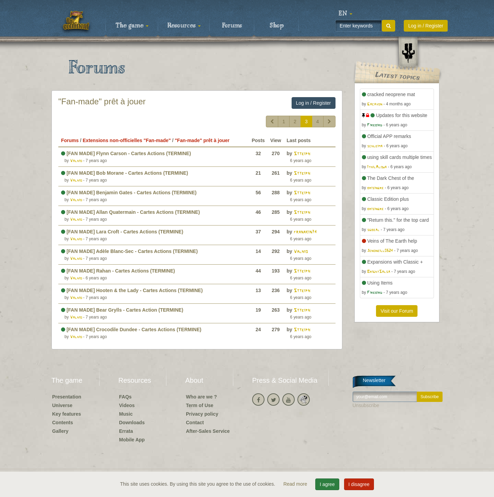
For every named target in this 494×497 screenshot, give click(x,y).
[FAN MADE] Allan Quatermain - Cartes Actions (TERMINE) (130, 212)
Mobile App (132, 439)
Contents (62, 422)
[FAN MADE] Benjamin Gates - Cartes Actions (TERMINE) (129, 192)
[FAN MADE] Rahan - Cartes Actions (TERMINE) (118, 271)
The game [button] (132, 26)
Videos (127, 405)
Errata (126, 431)
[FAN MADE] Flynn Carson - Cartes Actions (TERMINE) (126, 153)
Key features (66, 414)
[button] (345, 13)
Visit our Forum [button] (396, 311)
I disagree (359, 484)
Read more (295, 484)
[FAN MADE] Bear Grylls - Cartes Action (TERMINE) (122, 310)
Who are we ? (201, 397)
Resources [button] (184, 26)
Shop (277, 26)
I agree (327, 484)
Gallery (60, 431)
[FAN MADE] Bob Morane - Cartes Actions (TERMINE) (124, 173)
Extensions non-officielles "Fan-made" (127, 140)
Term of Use (199, 405)
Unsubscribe (366, 405)
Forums (232, 26)
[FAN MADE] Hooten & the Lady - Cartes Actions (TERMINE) (132, 290)
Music (126, 414)
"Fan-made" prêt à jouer (102, 101)
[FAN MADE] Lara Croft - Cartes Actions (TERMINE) (122, 231)
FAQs (125, 397)
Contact (195, 422)
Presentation (66, 397)
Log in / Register (425, 25)
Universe (62, 405)
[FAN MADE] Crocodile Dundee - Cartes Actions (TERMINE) (131, 329)
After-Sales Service (208, 431)
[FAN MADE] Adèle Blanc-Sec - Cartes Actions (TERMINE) (129, 251)
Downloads (132, 422)
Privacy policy (202, 414)
